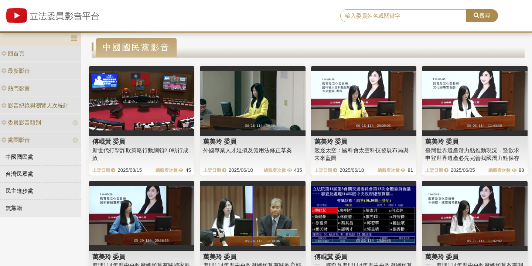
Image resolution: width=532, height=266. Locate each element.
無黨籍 (14, 208)
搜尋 (482, 15)
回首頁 (12, 53)
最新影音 (15, 71)
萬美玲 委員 (219, 141)
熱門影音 (15, 88)
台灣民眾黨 (19, 174)
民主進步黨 (19, 191)
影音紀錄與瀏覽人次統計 (35, 105)
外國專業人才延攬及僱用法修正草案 (247, 150)
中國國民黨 (19, 157)
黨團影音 (15, 140)
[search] (403, 16)
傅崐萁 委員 (109, 141)
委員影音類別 (21, 122)
